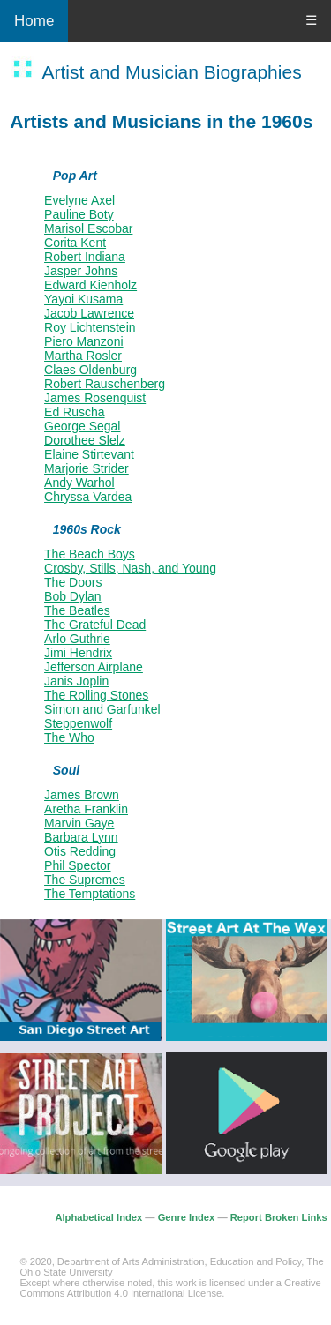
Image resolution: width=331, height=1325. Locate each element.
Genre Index (186, 1217)
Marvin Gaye (79, 823)
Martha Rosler (83, 355)
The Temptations (89, 894)
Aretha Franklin (86, 809)
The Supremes (84, 879)
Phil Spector (77, 865)
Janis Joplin (76, 681)
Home (34, 20)
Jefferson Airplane (93, 667)
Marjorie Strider (86, 468)
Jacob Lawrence (89, 313)
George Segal (82, 426)
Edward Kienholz (90, 285)
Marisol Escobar (88, 228)
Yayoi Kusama (83, 299)
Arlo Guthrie (77, 639)
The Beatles (77, 610)
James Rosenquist (95, 398)
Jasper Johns (80, 271)
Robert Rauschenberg (104, 384)
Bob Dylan (73, 596)
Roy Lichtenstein (90, 327)
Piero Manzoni (84, 341)
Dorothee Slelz (84, 440)
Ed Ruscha (74, 412)
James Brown (81, 795)
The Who (69, 737)
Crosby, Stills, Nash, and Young (130, 568)
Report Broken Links (278, 1217)
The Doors (73, 582)
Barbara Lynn (81, 837)
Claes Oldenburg (90, 370)
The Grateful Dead (95, 625)
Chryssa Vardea (88, 497)
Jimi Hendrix (78, 653)
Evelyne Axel (79, 200)
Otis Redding (80, 851)
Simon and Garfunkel (102, 709)
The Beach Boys (89, 554)
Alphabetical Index (98, 1217)
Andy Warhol (79, 482)
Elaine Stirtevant (89, 454)
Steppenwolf (78, 723)
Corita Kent (75, 243)
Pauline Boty (79, 214)
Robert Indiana (84, 257)
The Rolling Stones (96, 695)
